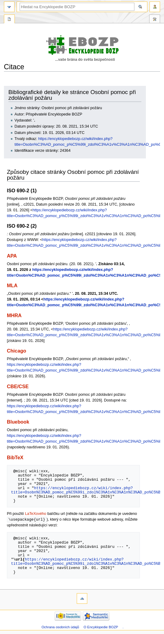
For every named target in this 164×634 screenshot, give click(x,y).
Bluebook (18, 421)
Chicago (16, 350)
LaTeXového (36, 514)
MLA (12, 285)
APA (12, 255)
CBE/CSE (18, 386)
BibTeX (15, 457)
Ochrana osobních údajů (60, 627)
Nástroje (155, 19)
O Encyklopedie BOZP (101, 627)
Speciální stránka (9, 19)
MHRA (14, 315)
